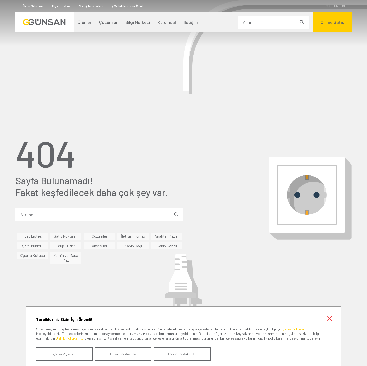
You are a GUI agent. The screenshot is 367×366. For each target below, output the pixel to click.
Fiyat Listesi (61, 6)
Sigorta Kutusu (32, 255)
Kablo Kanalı (166, 245)
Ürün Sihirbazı (33, 6)
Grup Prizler (66, 245)
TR (328, 6)
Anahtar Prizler (167, 236)
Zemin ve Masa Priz (66, 257)
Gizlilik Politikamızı (70, 338)
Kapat (329, 318)
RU (344, 6)
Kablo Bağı (133, 245)
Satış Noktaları (91, 6)
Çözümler (99, 236)
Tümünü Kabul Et (181, 354)
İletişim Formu (133, 236)
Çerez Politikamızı (296, 329)
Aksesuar (99, 245)
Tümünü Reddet (123, 354)
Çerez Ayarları (64, 354)
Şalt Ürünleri (32, 245)
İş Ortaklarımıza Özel (126, 6)
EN (336, 6)
